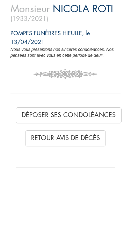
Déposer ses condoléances (69, 115)
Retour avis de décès (65, 138)
